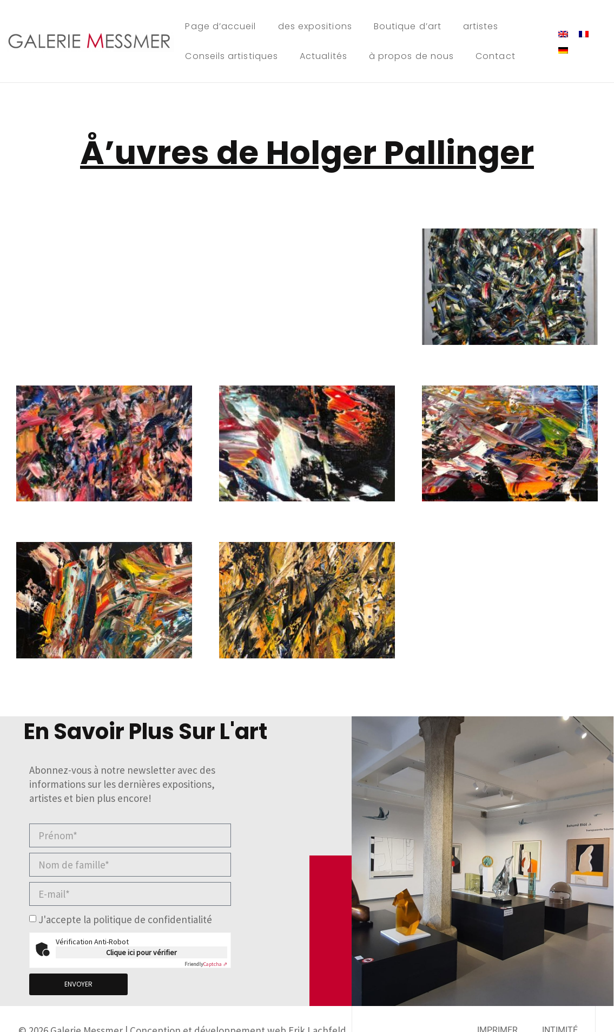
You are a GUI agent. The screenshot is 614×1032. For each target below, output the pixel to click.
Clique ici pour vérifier (141, 952)
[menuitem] (563, 33)
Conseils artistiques (231, 56)
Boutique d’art (407, 26)
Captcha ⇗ (205, 964)
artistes (481, 26)
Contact (496, 56)
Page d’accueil (220, 26)
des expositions (315, 26)
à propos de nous (411, 56)
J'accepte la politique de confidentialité (125, 919)
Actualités (323, 56)
